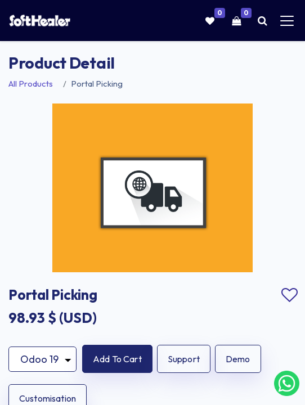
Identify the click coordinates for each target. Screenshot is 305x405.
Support (184, 358)
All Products (30, 83)
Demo (238, 358)
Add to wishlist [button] (289, 295)
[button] (117, 359)
